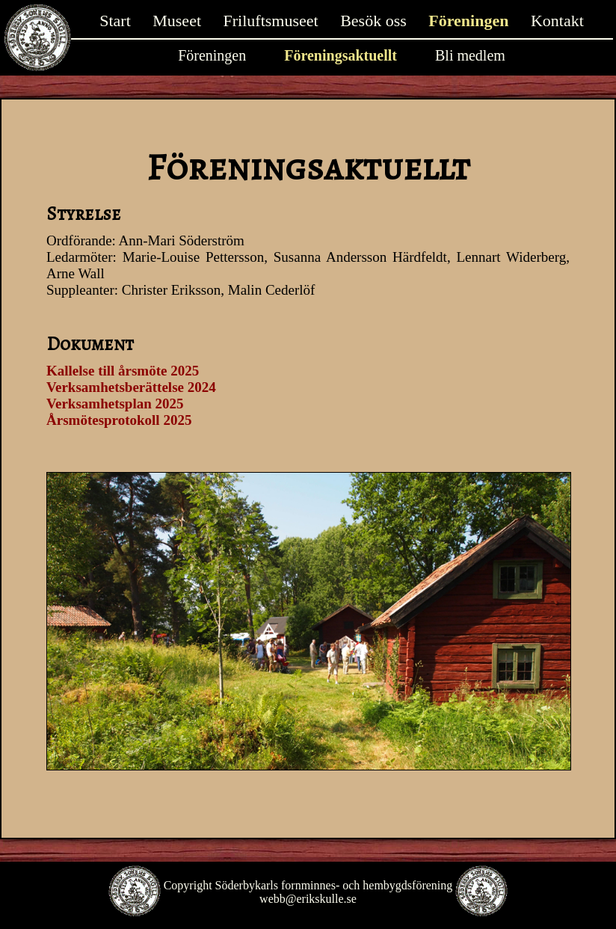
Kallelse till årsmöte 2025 (122, 370)
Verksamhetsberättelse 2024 (131, 387)
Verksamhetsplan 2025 (115, 403)
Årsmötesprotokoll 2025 (118, 420)
